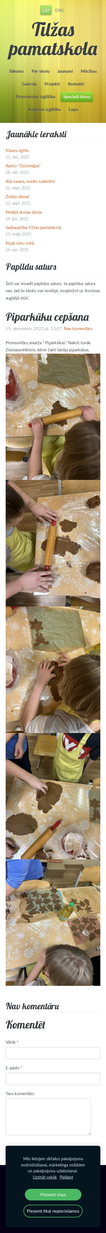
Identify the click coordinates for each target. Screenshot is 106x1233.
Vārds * (12, 1042)
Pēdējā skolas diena (24, 212)
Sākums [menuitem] (16, 71)
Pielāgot (66, 1177)
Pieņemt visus (53, 1194)
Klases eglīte (17, 150)
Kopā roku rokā (20, 243)
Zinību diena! (17, 196)
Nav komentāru (78, 328)
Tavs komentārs (20, 1093)
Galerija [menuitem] (29, 84)
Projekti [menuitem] (52, 84)
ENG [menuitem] (59, 10)
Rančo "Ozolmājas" (23, 165)
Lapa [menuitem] (73, 109)
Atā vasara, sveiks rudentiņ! (30, 181)
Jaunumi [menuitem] (65, 71)
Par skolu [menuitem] (40, 71)
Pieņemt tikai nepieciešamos (53, 1211)
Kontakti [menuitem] (76, 84)
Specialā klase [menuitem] (76, 97)
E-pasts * (14, 1067)
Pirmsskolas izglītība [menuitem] (35, 97)
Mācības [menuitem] (89, 71)
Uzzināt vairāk (45, 1177)
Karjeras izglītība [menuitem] (44, 109)
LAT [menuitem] (46, 10)
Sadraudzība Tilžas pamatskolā (33, 227)
